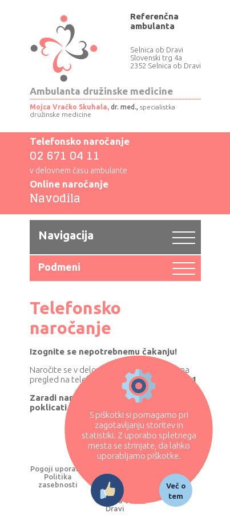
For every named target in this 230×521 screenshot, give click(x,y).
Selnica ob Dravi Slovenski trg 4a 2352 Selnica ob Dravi (165, 58)
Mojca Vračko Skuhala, (69, 107)
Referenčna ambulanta (154, 21)
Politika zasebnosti (58, 481)
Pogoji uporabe (57, 469)
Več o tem (176, 491)
